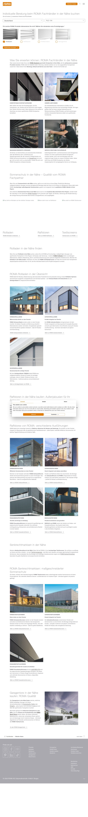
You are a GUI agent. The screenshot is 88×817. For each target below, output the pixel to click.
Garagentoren (33, 158)
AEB (72, 767)
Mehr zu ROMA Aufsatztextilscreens (54, 628)
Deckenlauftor (27, 704)
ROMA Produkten (32, 193)
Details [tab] (44, 401)
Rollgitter (12, 706)
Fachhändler (9, 736)
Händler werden (54, 751)
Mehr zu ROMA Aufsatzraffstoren (54, 482)
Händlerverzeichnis (76, 753)
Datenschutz (74, 765)
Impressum (74, 763)
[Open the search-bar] (79, 4)
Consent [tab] (22, 401)
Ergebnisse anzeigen (11, 47)
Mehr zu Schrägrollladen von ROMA (19, 384)
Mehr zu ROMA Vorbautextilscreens (19, 628)
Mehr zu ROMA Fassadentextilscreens (20, 680)
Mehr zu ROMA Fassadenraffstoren (19, 532)
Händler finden (71, 4)
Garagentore (32, 755)
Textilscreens (32, 753)
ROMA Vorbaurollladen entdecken (19, 333)
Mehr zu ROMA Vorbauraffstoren (19, 482)
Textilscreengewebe (36, 552)
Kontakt (73, 769)
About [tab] (65, 401)
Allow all (33, 414)
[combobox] (23, 20)
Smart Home (32, 756)
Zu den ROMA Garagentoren (17, 727)
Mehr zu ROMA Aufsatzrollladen (53, 333)
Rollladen (31, 749)
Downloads (74, 749)
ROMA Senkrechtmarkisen (68, 554)
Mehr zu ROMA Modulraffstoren (53, 532)
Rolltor (33, 704)
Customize (54, 414)
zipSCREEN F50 (35, 669)
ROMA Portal (53, 749)
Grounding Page (75, 771)
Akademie (52, 753)
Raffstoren (31, 751)
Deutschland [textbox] (8, 21)
